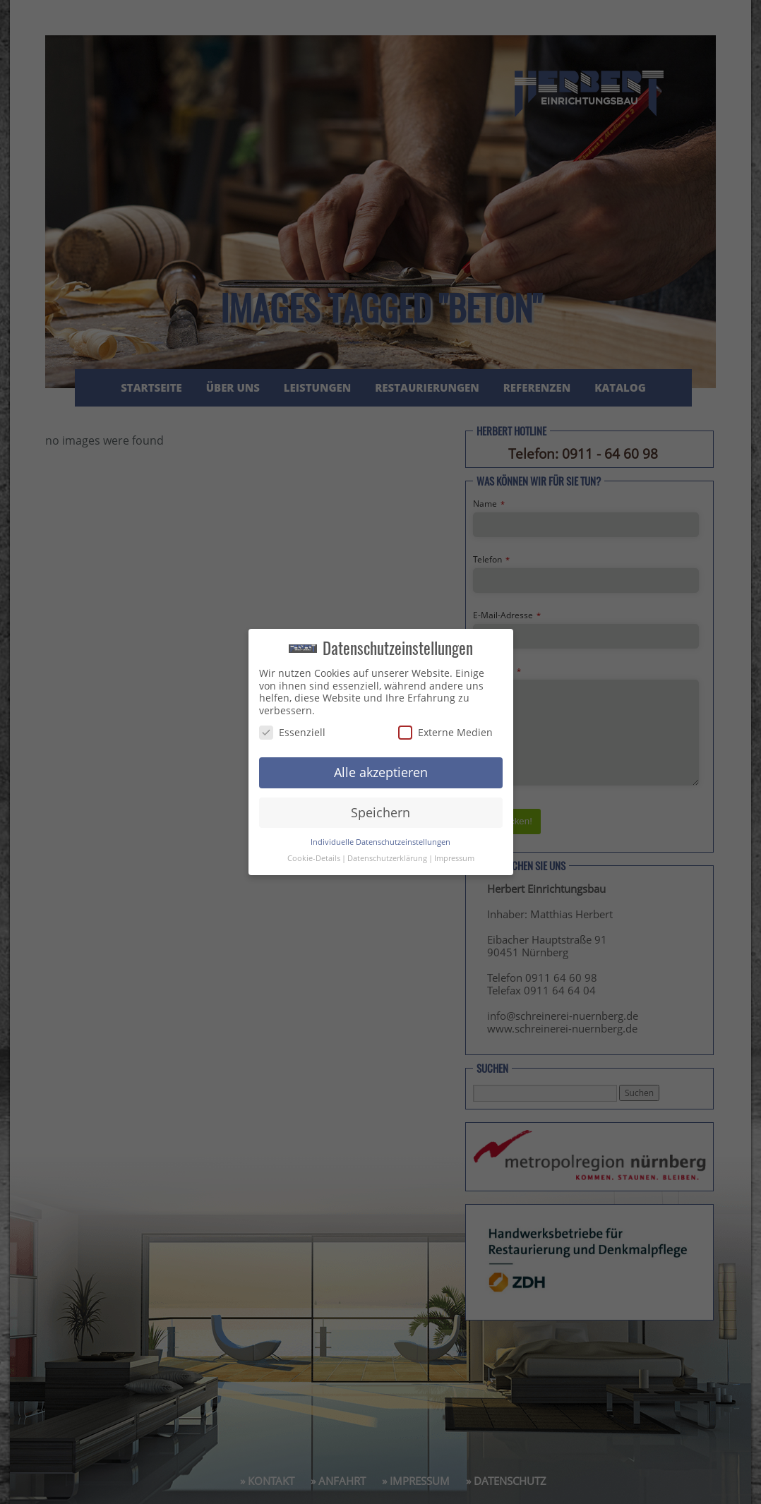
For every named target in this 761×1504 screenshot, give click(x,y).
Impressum (454, 858)
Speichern (380, 812)
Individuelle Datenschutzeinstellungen (380, 842)
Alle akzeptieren (381, 772)
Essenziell (292, 732)
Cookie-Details (313, 858)
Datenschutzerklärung (387, 858)
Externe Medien (445, 732)
